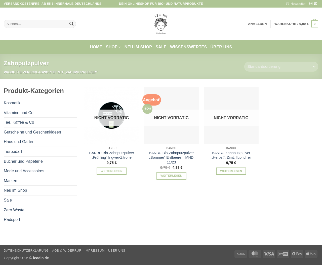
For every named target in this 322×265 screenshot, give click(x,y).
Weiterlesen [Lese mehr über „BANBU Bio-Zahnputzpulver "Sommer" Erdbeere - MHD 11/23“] (171, 175)
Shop (113, 47)
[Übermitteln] (71, 24)
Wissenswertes (188, 47)
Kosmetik (12, 103)
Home (96, 47)
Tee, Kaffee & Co (19, 122)
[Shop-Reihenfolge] (281, 67)
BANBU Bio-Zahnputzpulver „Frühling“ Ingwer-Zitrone (111, 155)
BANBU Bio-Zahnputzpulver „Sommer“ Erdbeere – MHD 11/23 (171, 157)
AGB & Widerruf (66, 250)
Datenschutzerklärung (26, 250)
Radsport (12, 219)
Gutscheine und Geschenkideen (32, 132)
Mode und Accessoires (24, 171)
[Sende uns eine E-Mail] (315, 4)
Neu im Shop (138, 47)
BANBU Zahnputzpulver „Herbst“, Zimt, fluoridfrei (231, 155)
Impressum (95, 250)
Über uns (221, 47)
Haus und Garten (19, 142)
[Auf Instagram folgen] (310, 4)
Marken (10, 181)
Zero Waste (14, 210)
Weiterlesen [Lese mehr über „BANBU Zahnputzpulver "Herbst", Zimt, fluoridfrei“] (231, 171)
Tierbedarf (13, 151)
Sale (161, 47)
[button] (296, 4)
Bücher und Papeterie (23, 161)
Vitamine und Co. (19, 113)
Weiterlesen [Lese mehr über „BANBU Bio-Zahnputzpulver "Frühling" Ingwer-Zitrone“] (112, 171)
